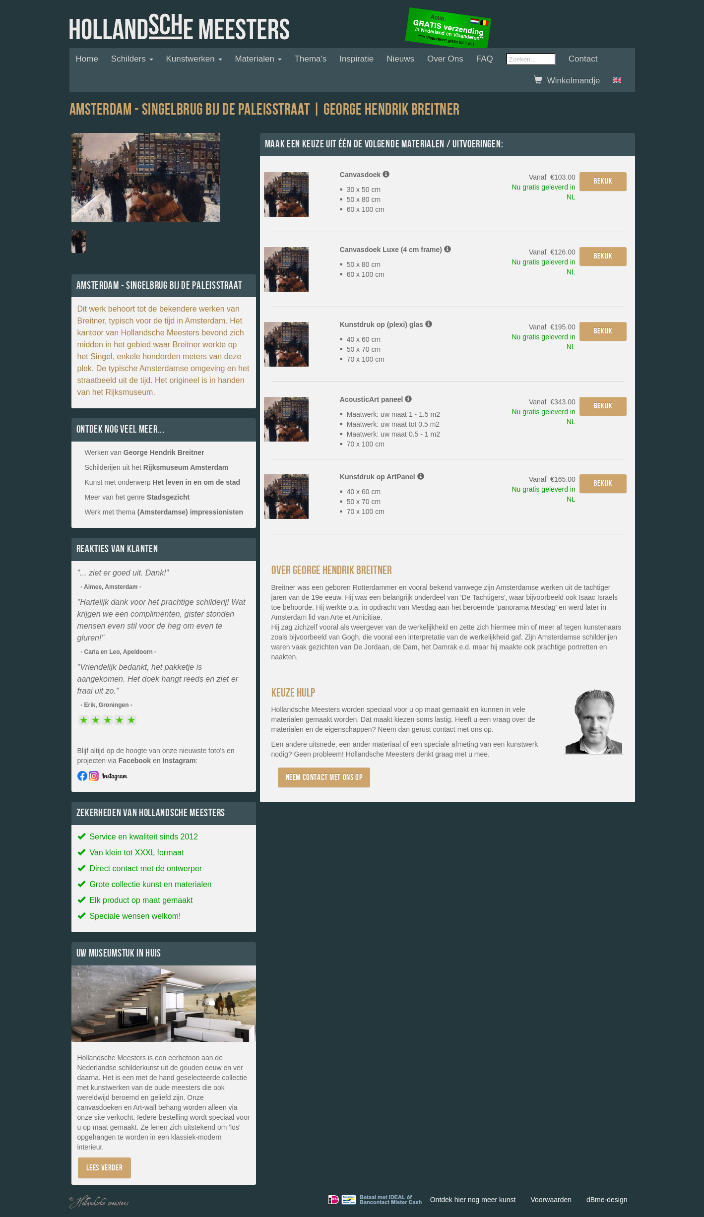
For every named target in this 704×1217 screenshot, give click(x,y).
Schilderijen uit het (157, 467)
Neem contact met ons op (324, 777)
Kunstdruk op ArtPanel (382, 477)
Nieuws (400, 59)
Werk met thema (164, 512)
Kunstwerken (194, 59)
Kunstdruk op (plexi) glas (386, 324)
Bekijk (603, 181)
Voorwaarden (551, 1200)
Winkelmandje (567, 80)
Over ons (445, 59)
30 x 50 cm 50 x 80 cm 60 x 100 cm (362, 199)
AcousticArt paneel (376, 399)
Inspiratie (356, 59)
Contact (583, 59)
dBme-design (607, 1200)
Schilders (132, 59)
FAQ (484, 59)
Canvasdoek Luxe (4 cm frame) (395, 250)
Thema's (311, 59)
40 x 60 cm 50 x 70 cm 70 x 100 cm (362, 349)
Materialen (258, 59)
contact (444, 729)
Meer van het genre (137, 497)
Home (87, 59)
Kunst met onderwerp (163, 482)
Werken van (144, 452)
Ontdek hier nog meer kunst (473, 1200)
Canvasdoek (364, 175)
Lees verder (104, 1167)
